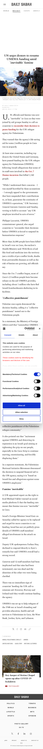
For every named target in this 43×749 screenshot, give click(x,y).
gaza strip (18, 643)
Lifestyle (10, 712)
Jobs (5, 740)
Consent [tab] (7, 335)
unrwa (25, 639)
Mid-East (16, 10)
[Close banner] (39, 328)
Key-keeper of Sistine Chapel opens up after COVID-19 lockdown (20, 678)
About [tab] (35, 335)
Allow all (21, 405)
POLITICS (11, 703)
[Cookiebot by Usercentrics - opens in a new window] (26, 328)
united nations (7, 643)
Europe (27, 10)
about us (24, 740)
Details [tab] (21, 335)
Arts (32, 712)
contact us (35, 740)
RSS (21, 743)
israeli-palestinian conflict (11, 639)
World (6, 10)
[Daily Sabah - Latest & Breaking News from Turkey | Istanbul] (21, 4)
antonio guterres (30, 643)
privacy (14, 740)
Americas (37, 10)
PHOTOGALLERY (14, 686)
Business (32, 708)
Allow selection (21, 412)
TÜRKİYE (32, 703)
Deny (21, 419)
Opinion (32, 716)
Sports (10, 716)
